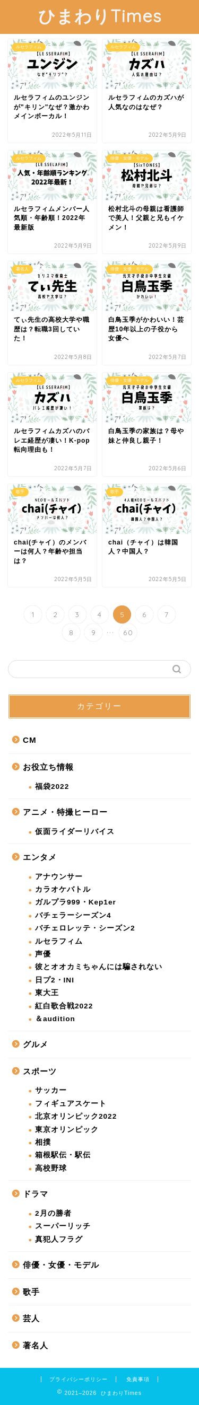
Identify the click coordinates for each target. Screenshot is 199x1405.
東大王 (47, 993)
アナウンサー (59, 877)
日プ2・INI (54, 980)
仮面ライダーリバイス (75, 832)
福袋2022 (52, 787)
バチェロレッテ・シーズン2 (85, 928)
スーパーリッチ (63, 1226)
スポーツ (40, 1071)
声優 (43, 954)
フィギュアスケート (71, 1104)
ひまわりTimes (99, 16)
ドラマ (35, 1193)
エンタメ (40, 857)
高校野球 (51, 1168)
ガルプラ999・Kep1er (75, 902)
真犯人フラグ (59, 1239)
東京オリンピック (67, 1130)
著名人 (35, 1345)
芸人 (31, 1318)
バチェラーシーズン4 (73, 915)
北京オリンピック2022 (76, 1116)
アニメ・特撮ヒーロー (65, 811)
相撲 (43, 1142)
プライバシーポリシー (78, 1379)
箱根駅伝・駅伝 (63, 1155)
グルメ (35, 1044)
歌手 (31, 1291)
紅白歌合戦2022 (64, 1006)
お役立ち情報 (48, 766)
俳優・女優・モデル (61, 1264)
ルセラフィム (59, 941)
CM (30, 739)
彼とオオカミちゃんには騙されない (98, 967)
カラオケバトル (63, 889)
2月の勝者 (53, 1213)
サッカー (51, 1090)
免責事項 (138, 1379)
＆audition (55, 1019)
